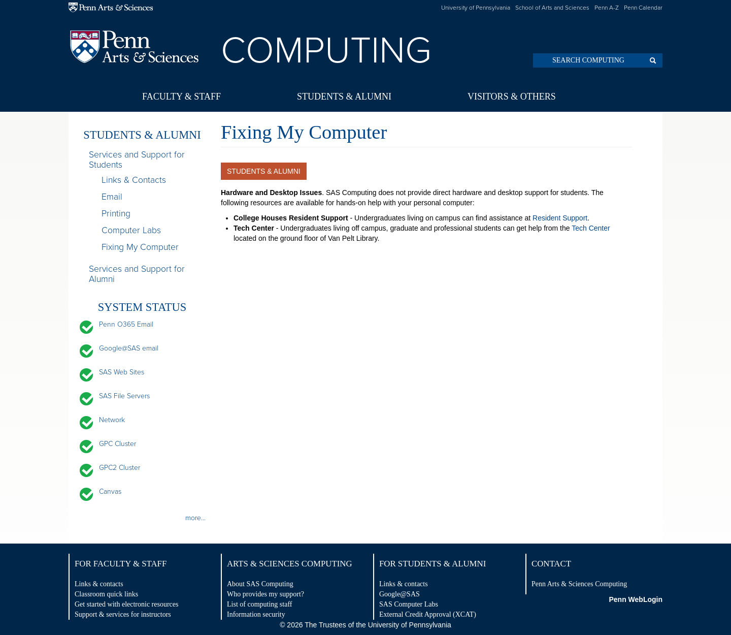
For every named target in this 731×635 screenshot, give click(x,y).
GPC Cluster (117, 443)
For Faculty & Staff (121, 563)
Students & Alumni (344, 96)
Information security (256, 614)
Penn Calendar (643, 7)
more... (195, 518)
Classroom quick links (106, 594)
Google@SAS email (128, 348)
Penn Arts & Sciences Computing (579, 584)
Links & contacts (99, 584)
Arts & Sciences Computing (289, 563)
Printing (116, 213)
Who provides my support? (265, 594)
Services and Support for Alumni (137, 274)
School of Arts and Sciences (552, 7)
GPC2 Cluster (119, 467)
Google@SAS (399, 594)
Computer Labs (131, 230)
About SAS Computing (260, 584)
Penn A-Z (606, 7)
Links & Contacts (134, 180)
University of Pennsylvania (475, 7)
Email (112, 197)
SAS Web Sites (121, 372)
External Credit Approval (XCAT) (427, 614)
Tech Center (591, 228)
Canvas (110, 491)
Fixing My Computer (140, 247)
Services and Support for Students (137, 160)
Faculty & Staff (181, 96)
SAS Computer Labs (408, 604)
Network (112, 420)
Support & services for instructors (123, 614)
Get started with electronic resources (126, 604)
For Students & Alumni (432, 563)
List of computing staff (259, 604)
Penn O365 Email (126, 324)
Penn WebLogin (635, 599)
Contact (551, 563)
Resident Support (560, 218)
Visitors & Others (512, 96)
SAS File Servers (124, 396)
